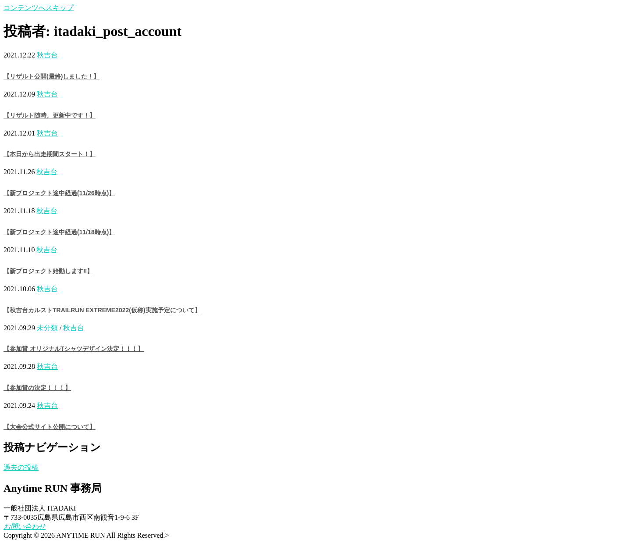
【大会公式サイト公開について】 (50, 426)
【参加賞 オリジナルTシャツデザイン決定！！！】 (74, 348)
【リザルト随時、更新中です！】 (50, 115)
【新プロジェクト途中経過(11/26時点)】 (59, 192)
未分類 (47, 328)
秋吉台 (47, 55)
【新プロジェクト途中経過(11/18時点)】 (59, 232)
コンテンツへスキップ (39, 7)
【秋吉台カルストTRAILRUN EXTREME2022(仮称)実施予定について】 (102, 310)
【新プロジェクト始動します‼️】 (48, 271)
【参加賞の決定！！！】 (37, 387)
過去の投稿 (21, 467)
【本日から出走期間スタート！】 (50, 153)
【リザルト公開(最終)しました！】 (51, 76)
